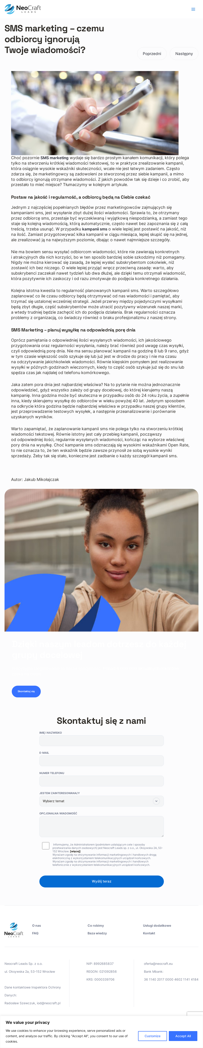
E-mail (101, 760)
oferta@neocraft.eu (158, 963)
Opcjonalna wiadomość (101, 827)
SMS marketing (55, 157)
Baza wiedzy (97, 933)
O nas (36, 925)
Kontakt (149, 933)
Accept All (183, 1036)
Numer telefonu (101, 780)
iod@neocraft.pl (48, 1003)
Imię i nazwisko (101, 740)
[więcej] (75, 853)
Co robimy (96, 925)
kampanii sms (95, 229)
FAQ (35, 933)
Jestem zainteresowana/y (101, 800)
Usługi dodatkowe (157, 925)
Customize (152, 1036)
